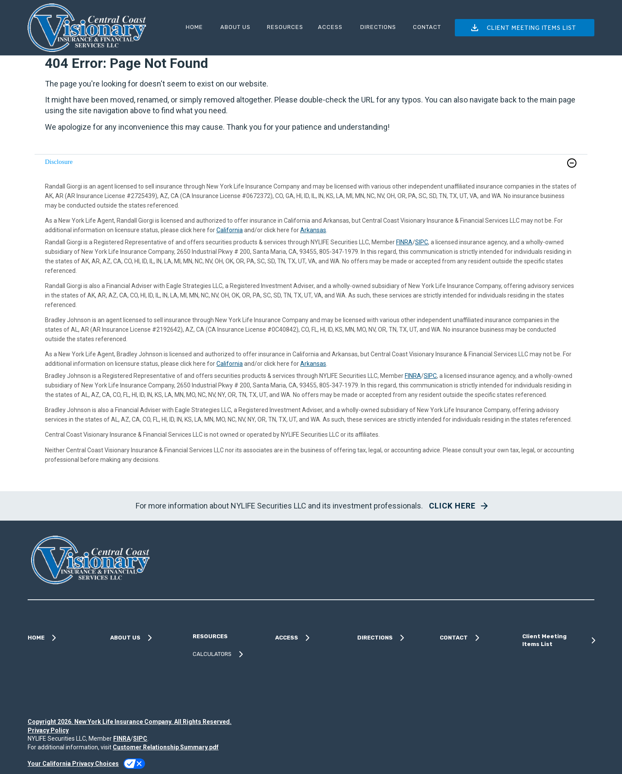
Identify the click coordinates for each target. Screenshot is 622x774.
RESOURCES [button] (285, 27)
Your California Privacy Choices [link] (73, 763)
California (229, 230)
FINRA (404, 242)
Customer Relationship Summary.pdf (166, 747)
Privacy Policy (48, 730)
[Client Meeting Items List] (558, 640)
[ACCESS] (330, 27)
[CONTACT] (425, 27)
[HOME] (193, 27)
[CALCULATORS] (229, 654)
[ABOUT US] (234, 27)
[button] (524, 27)
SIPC (421, 242)
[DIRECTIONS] (376, 27)
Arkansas (313, 230)
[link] (311, 168)
